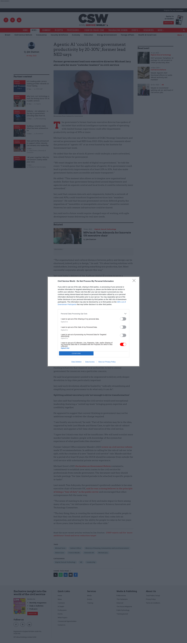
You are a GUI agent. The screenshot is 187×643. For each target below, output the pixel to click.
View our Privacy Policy (107, 362)
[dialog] (93, 321)
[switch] (123, 318)
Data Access (90, 362)
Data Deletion (76, 362)
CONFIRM (76, 353)
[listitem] (93, 313)
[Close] (134, 281)
